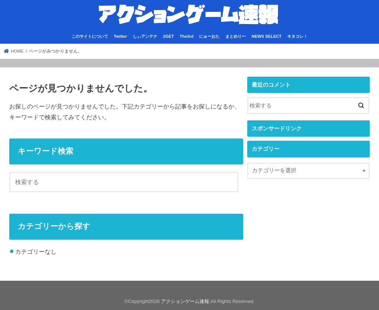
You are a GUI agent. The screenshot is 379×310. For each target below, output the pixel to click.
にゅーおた (209, 36)
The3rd (186, 36)
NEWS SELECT (267, 36)
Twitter (120, 36)
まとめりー (235, 36)
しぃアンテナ (145, 36)
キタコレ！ (297, 36)
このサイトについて (89, 36)
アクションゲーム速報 (185, 301)
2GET (168, 36)
